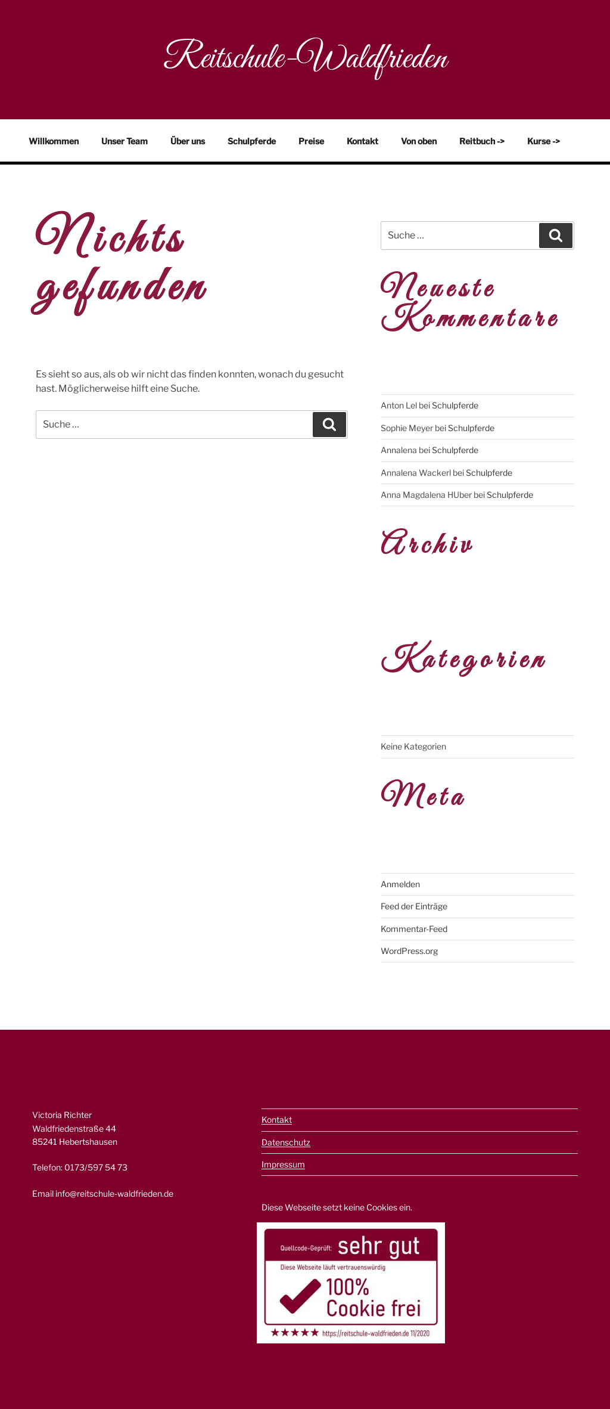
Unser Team (124, 141)
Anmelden (400, 884)
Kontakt (362, 141)
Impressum (283, 1164)
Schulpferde (252, 141)
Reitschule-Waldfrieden (305, 59)
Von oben (419, 141)
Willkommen (54, 141)
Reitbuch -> (482, 141)
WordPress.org (409, 951)
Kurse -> (543, 141)
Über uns (187, 141)
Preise (311, 141)
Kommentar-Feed (414, 929)
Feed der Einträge (414, 906)
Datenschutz (286, 1142)
